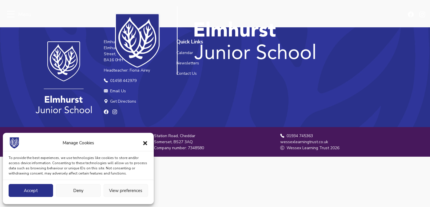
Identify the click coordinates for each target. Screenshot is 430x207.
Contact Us (186, 73)
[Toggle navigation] (11, 14)
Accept (31, 190)
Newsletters (187, 63)
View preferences (125, 190)
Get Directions (120, 101)
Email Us (115, 91)
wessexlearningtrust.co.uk (304, 142)
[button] (145, 143)
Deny (78, 190)
